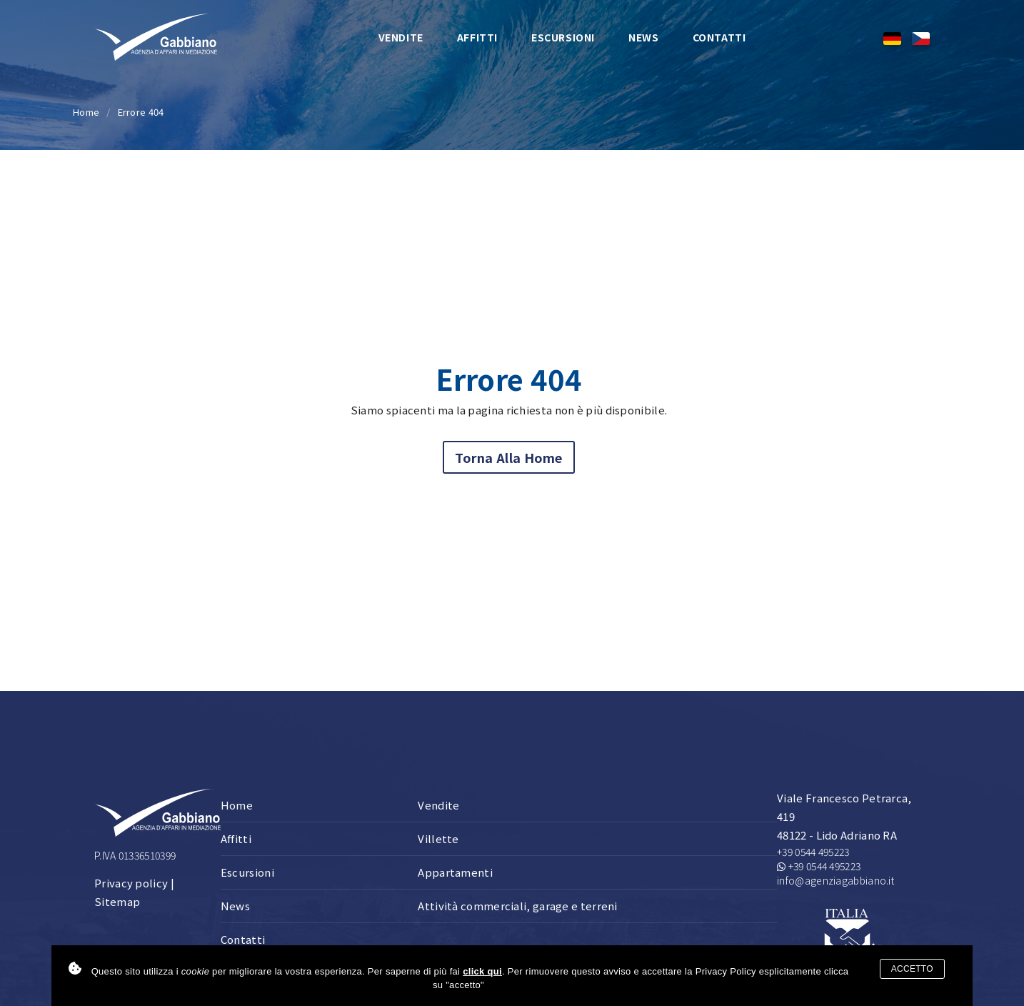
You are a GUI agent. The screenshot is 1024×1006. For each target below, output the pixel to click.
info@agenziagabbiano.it (835, 880)
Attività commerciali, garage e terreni (517, 905)
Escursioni (563, 37)
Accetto (912, 969)
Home (86, 112)
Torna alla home (509, 457)
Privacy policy (131, 882)
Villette (438, 838)
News (643, 37)
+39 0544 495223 (813, 852)
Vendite (400, 37)
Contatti (719, 37)
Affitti (477, 37)
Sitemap (117, 901)
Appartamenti (455, 872)
